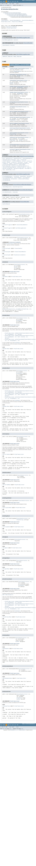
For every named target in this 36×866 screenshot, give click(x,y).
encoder (26, 162)
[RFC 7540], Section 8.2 (7, 594)
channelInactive (17, 158)
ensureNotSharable (6, 192)
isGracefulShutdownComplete (9, 167)
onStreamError (28, 168)
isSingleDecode (6, 178)
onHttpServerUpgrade (19, 168)
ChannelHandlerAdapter (26, 190)
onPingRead (12, 106)
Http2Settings (13, 134)
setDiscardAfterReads (23, 178)
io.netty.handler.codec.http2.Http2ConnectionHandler (20, 16)
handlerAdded (22, 164)
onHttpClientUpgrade (7, 168)
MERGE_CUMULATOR (17, 56)
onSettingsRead (13, 132)
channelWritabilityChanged (9, 159)
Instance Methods (14, 64)
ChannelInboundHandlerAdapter (22, 184)
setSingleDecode (6, 180)
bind (3, 158)
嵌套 (3, 5)
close (18, 159)
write (13, 169)
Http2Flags (12, 140)
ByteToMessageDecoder (23, 37)
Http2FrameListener (6, 21)
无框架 (13, 3)
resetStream (8, 169)
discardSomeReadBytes (7, 177)
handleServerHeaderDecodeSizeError (20, 165)
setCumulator (14, 178)
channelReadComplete (27, 158)
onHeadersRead (13, 86)
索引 (15, 1)
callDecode (16, 176)
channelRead (23, 176)
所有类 (17, 3)
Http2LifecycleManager (17, 21)
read (3, 169)
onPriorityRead (13, 111)
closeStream (23, 159)
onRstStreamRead (14, 123)
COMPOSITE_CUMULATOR (7, 56)
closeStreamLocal (6, 161)
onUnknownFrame (13, 137)
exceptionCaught (14, 68)
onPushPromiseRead (14, 117)
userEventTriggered (14, 149)
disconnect (20, 162)
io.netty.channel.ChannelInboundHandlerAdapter (15, 13)
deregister (14, 162)
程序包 (4, 1)
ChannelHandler (5, 20)
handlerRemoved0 (6, 165)
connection (29, 161)
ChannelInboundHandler (15, 20)
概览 (1, 1)
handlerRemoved (17, 177)
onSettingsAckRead (14, 128)
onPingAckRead (13, 102)
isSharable (15, 192)
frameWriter (5, 163)
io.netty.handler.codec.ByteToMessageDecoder (17, 14)
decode (4, 162)
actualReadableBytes (7, 176)
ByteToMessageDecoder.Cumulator (10, 39)
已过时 (13, 1)
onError (29, 167)
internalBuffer (26, 177)
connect (24, 161)
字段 (5, 5)
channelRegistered (6, 186)
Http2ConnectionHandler (11, 26)
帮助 (17, 1)
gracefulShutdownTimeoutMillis (21, 163)
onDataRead (12, 74)
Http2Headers (20, 87)
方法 (10, 5)
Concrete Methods (25, 64)
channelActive (9, 158)
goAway (10, 163)
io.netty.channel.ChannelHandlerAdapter (12, 12)
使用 (8, 1)
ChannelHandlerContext (23, 68)
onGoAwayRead (13, 80)
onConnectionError (21, 167)
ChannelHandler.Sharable (8, 45)
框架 (10, 3)
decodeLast (29, 176)
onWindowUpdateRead (14, 144)
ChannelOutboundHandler (27, 20)
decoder (8, 162)
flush (30, 162)
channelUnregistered (17, 186)
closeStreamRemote (16, 161)
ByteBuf (19, 75)
